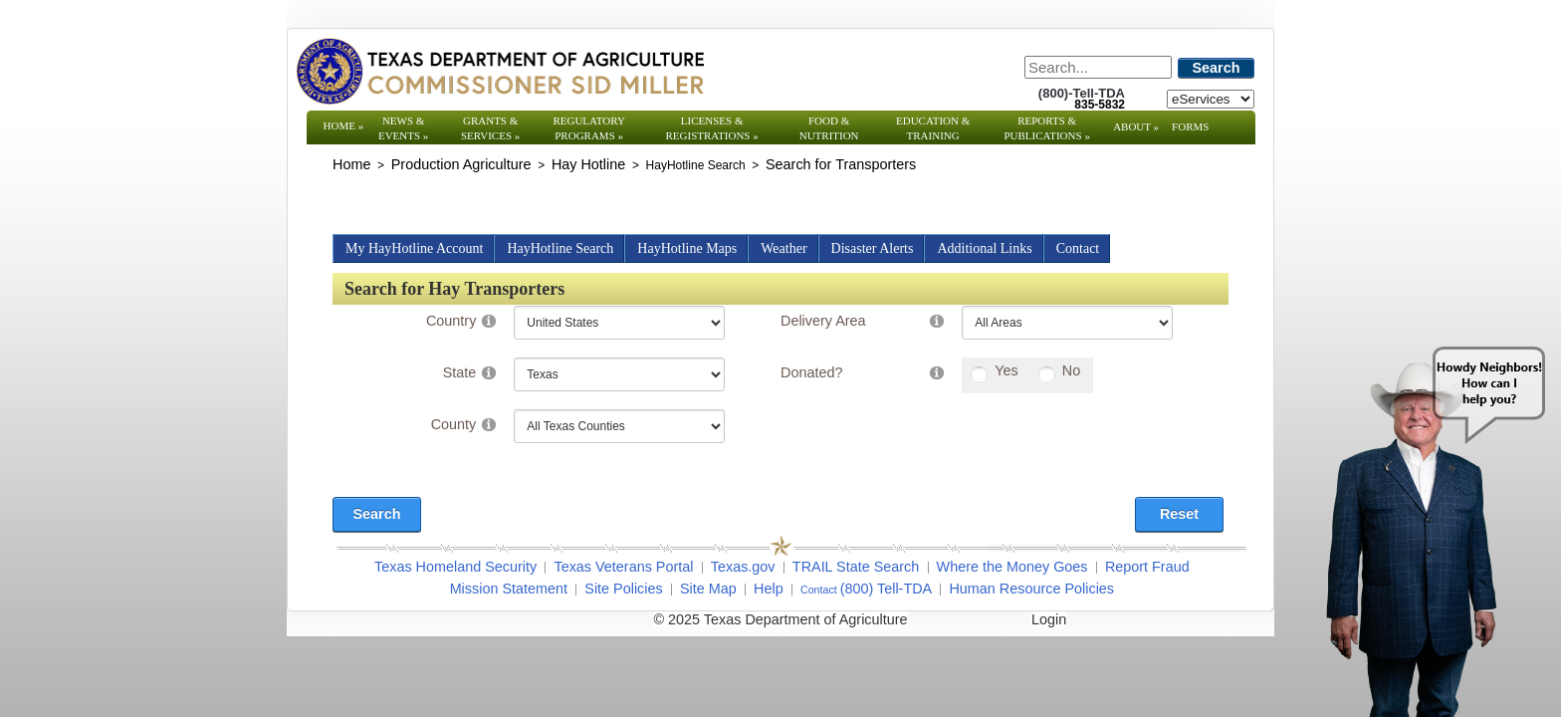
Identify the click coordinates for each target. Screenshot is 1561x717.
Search (1216, 68)
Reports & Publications (1046, 128)
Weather (783, 248)
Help (768, 589)
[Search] (1098, 67)
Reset (1179, 514)
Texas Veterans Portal (623, 567)
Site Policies (623, 589)
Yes (1006, 370)
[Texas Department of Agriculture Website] (499, 71)
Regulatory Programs (589, 128)
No (1071, 370)
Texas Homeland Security (455, 567)
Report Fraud (1147, 567)
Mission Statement (508, 589)
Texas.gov (743, 567)
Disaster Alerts (872, 248)
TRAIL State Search (855, 567)
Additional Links (984, 248)
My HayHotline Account (414, 248)
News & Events (403, 128)
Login (1048, 619)
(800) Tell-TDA (886, 589)
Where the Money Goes (1012, 567)
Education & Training (933, 128)
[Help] (489, 320)
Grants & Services (490, 128)
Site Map (708, 589)
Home (344, 125)
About (1136, 126)
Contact (1078, 248)
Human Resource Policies (1031, 589)
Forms (1190, 126)
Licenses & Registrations (712, 128)
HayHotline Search (560, 248)
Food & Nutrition (829, 128)
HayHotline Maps (687, 248)
